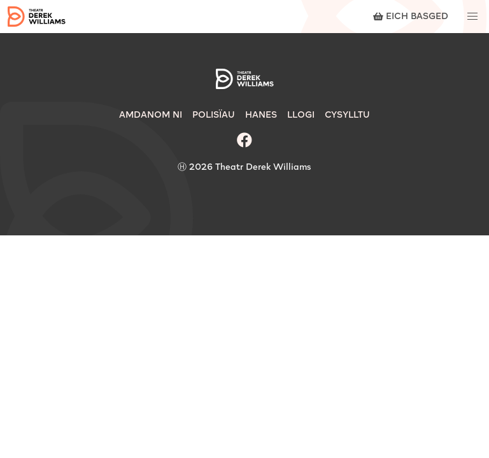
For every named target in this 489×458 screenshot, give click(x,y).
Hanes (261, 115)
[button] (472, 16)
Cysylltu (347, 115)
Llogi (301, 115)
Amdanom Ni (150, 115)
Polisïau (213, 115)
